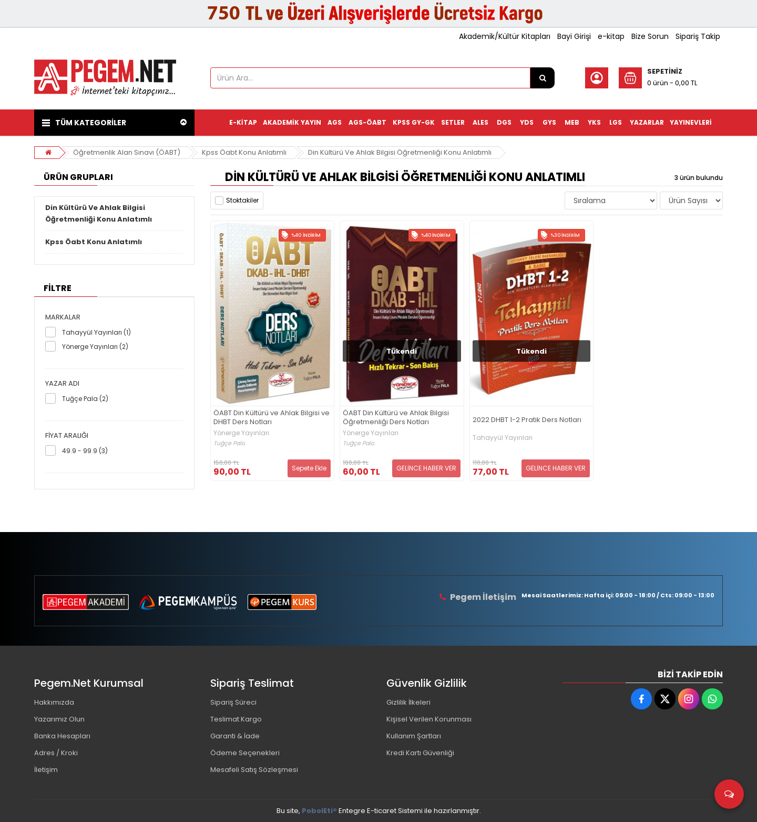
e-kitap (611, 36)
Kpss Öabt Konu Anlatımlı (244, 152)
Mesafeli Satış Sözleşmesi (254, 770)
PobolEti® (319, 811)
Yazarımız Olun (59, 719)
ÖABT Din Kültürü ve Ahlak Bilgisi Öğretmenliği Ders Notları (396, 418)
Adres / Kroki (56, 753)
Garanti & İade (235, 736)
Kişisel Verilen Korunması (429, 719)
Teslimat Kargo (236, 719)
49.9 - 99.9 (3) (85, 450)
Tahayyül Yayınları (503, 438)
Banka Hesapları (62, 736)
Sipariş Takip (698, 36)
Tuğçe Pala (229, 443)
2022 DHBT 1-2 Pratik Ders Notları (527, 420)
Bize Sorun (650, 36)
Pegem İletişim (483, 597)
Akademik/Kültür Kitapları (504, 36)
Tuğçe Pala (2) (85, 398)
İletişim (46, 770)
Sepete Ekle (309, 468)
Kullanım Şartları (413, 736)
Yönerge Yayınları (241, 433)
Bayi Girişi (574, 36)
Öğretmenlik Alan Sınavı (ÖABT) (126, 152)
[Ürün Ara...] (542, 77)
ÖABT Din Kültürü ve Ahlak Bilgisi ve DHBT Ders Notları (271, 418)
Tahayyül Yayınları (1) (96, 332)
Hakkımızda (54, 702)
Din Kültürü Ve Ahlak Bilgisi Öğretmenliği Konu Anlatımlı (400, 152)
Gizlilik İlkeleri (408, 702)
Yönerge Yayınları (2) (95, 346)
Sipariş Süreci (233, 702)
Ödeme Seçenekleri (245, 753)
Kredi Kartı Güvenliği (420, 753)
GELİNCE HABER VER (426, 468)
